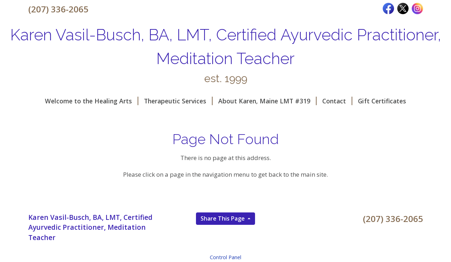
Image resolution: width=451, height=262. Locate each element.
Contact (337, 101)
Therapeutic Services (178, 101)
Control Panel (225, 257)
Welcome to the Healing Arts (91, 101)
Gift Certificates (382, 101)
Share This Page (223, 218)
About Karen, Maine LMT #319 (267, 101)
